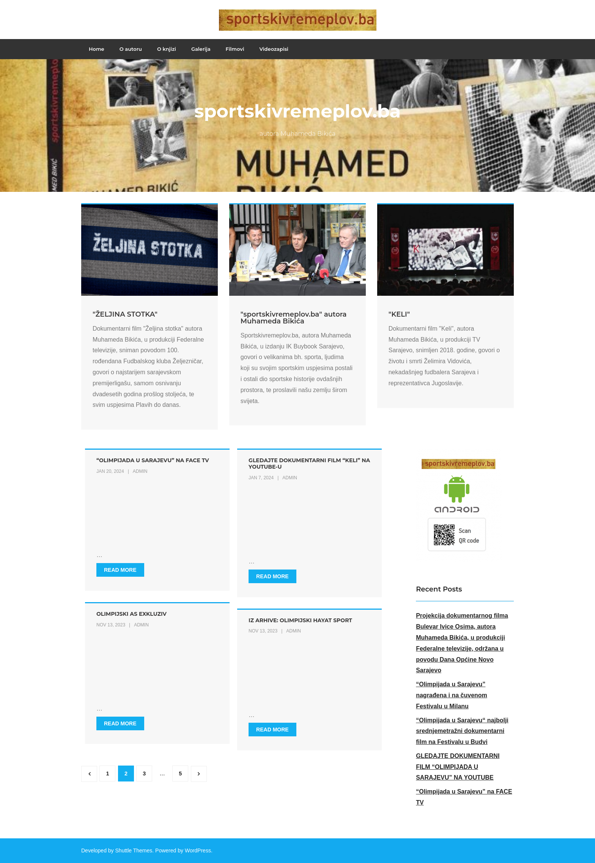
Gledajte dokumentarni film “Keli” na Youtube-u (309, 463)
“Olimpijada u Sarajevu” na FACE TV (152, 460)
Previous (89, 774)
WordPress (198, 850)
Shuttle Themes (134, 850)
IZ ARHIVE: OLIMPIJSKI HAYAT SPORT (300, 620)
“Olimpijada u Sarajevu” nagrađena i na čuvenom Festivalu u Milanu (451, 695)
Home (96, 49)
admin (140, 471)
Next (199, 774)
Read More (120, 570)
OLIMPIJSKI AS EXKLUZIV (131, 613)
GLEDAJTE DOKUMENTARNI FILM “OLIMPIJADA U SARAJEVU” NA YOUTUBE (457, 767)
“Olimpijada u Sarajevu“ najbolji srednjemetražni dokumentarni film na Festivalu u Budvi (462, 731)
